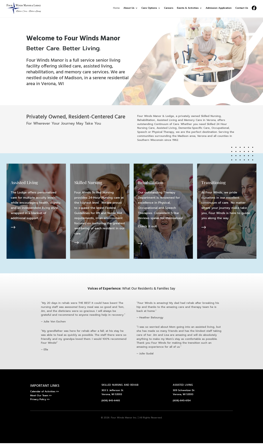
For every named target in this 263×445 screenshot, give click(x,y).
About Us (128, 8)
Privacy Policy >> (40, 401)
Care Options (149, 8)
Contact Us (241, 8)
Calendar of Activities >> (44, 393)
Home (116, 8)
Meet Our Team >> (41, 397)
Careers (168, 8)
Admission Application (219, 8)
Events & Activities (188, 8)
